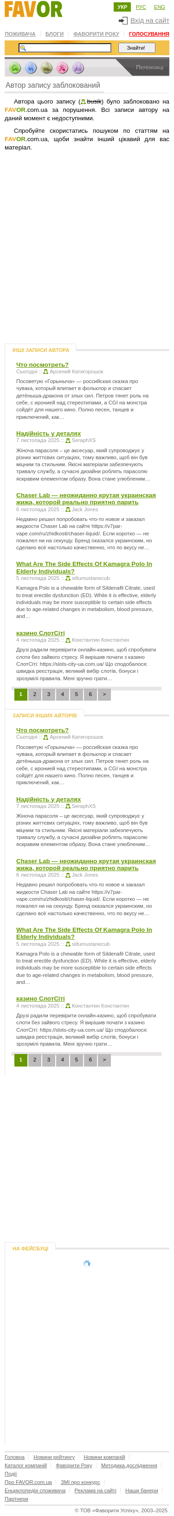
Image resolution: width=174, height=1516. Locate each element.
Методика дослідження (129, 1465)
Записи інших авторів (45, 715)
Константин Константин (100, 640)
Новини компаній (104, 1457)
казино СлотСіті (40, 633)
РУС (141, 7)
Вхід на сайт (144, 20)
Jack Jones (85, 509)
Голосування (149, 34)
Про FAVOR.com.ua (28, 1482)
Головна (15, 1457)
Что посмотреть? (42, 364)
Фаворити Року (96, 34)
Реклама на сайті (95, 1490)
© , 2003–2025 (121, 1510)
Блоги (54, 34)
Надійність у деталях (48, 433)
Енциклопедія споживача (35, 1490)
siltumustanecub (91, 578)
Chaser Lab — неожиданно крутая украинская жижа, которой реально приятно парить (86, 499)
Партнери (16, 1499)
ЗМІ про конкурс (80, 1482)
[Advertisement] (87, 261)
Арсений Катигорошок (76, 371)
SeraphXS (84, 440)
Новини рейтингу (54, 1457)
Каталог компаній (26, 1465)
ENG (159, 7)
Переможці (149, 67)
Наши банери (141, 1490)
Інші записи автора (41, 350)
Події (11, 1474)
